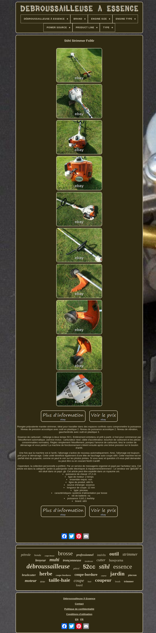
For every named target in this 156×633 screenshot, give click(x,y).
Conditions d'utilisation (79, 614)
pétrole (26, 555)
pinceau (132, 575)
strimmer (130, 554)
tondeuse (89, 561)
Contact (79, 603)
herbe (45, 574)
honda (37, 555)
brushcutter (29, 575)
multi (54, 559)
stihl (104, 566)
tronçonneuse (72, 560)
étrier (42, 581)
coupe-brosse (49, 556)
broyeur (40, 560)
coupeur (103, 580)
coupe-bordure (86, 575)
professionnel (84, 555)
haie (89, 581)
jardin (117, 574)
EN (76, 619)
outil (114, 554)
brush (117, 581)
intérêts (101, 555)
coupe (79, 580)
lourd (79, 585)
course (103, 576)
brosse (65, 553)
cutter (101, 560)
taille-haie (59, 580)
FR (81, 619)
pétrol (76, 568)
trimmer (129, 581)
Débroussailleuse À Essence (79, 598)
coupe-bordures (63, 575)
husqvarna (116, 560)
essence (122, 566)
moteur (31, 580)
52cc (89, 567)
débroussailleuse (48, 566)
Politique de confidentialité (79, 609)
